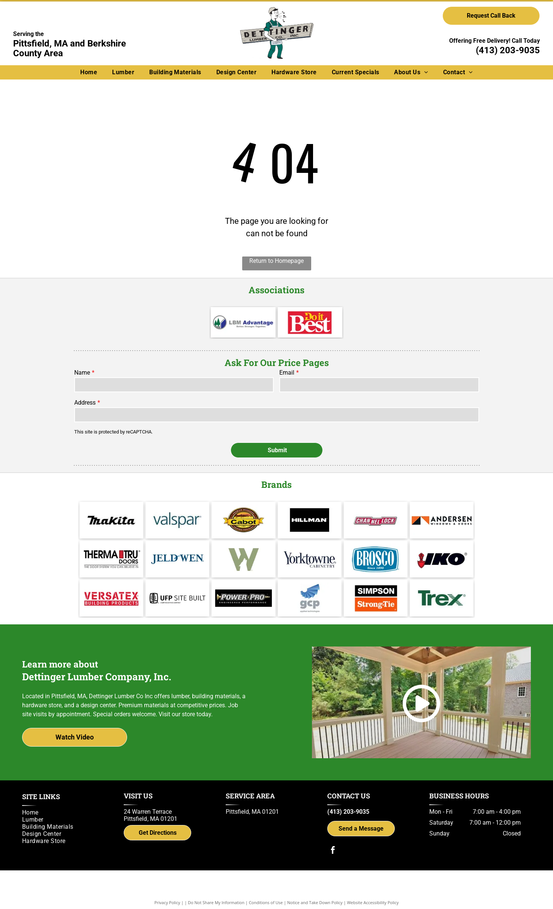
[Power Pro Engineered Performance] (243, 598)
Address (85, 402)
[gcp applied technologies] (310, 598)
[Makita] (111, 520)
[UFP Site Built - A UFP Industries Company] (177, 598)
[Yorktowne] (310, 559)
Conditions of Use (266, 902)
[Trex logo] (442, 598)
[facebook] (333, 851)
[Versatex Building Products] (111, 598)
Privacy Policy (167, 902)
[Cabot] (243, 520)
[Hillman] (310, 520)
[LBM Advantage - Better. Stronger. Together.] (243, 322)
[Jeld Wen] (177, 559)
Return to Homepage (276, 260)
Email (286, 372)
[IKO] (442, 559)
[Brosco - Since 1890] (376, 559)
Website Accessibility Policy (373, 902)
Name (82, 372)
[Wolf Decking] (243, 559)
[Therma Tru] (111, 559)
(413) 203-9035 (508, 50)
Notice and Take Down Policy (315, 902)
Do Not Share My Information (216, 902)
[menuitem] (89, 72)
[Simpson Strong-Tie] (376, 598)
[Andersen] (442, 520)
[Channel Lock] (376, 520)
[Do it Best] (310, 322)
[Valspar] (177, 520)
